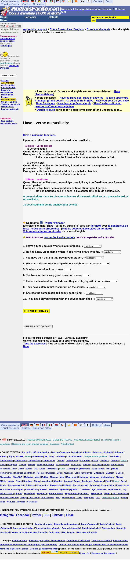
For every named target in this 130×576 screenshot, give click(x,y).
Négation (57, 481)
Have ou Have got (70, 97)
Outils (25, 4)
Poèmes (67, 485)
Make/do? (17, 477)
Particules (99, 481)
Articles (19, 456)
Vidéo (124, 497)
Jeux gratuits (7, 121)
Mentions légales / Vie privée (14, 549)
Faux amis (97, 464)
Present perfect (80, 485)
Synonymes (96, 493)
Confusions (20, 460)
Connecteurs (49, 460)
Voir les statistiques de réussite (42, 231)
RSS (46, 515)
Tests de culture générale (47, 528)
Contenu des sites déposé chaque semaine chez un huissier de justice (93, 544)
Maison (119, 473)
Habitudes (85, 469)
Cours (3, 17)
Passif (108, 481)
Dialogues (12, 464)
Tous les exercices (34, 343)
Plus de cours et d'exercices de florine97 (86, 228)
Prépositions (31, 489)
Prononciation (107, 485)
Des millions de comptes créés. (8, 38)
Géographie (72, 469)
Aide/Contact (7, 83)
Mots (62, 477)
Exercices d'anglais (98, 29)
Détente (53, 17)
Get (35, 469)
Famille (86, 464)
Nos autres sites (9, 123)
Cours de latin (108, 528)
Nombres (27, 481)
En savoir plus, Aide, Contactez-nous (47, 540)
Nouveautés (7, 92)
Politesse (30, 485)
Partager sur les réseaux (103, 553)
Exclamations (62, 464)
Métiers (119, 477)
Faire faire (76, 464)
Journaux (68, 473)
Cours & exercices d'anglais (67, 29)
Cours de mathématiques (66, 524)
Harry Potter (98, 469)
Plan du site (7, 95)
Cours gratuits (10, 425)
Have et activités (93, 97)
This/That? (33, 497)
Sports (19, 493)
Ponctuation (42, 485)
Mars (37, 477)
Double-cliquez (46, 109)
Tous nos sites (42, 428)
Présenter (53, 489)
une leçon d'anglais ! (9, 66)
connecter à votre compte (59, 237)
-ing (23, 452)
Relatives (101, 489)
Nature (11, 481)
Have (117, 91)
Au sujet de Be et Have (79, 100)
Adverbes (97, 452)
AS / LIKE (31, 452)
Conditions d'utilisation (78, 540)
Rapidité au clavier (91, 528)
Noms (37, 481)
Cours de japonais (71, 528)
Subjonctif (42, 493)
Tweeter (49, 223)
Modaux (54, 477)
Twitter (36, 515)
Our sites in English (87, 532)
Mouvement (72, 477)
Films (106, 464)
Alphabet (108, 452)
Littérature (99, 473)
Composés (114, 456)
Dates (3, 464)
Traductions (68, 497)
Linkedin (58, 515)
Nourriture (47, 481)
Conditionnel (6, 460)
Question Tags (88, 489)
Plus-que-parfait (16, 485)
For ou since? (117, 464)
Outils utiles (54, 532)
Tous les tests (47, 497)
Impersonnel (20, 473)
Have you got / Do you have (112, 100)
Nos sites (38, 4)
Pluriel (3, 485)
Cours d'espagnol (89, 524)
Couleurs (104, 460)
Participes (87, 481)
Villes (2, 502)
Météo (3, 481)
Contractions (72, 460)
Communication (74, 456)
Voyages (21, 502)
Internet (40, 473)
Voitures (11, 502)
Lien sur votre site (10, 109)
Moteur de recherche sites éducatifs (29, 532)
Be (45, 456)
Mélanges (94, 477)
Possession (55, 485)
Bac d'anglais (68, 532)
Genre (29, 469)
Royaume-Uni (114, 489)
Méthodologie (107, 477)
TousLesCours (10, 4)
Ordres (77, 481)
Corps (95, 460)
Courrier (115, 460)
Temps (107, 493)
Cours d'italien (107, 524)
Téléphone (89, 497)
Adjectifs (87, 452)
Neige (19, 481)
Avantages (6, 45)
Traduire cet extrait (10, 104)
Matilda (44, 477)
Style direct (29, 493)
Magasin (110, 473)
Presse (4, 97)
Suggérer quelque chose (77, 493)
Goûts (42, 469)
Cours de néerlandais (22, 528)
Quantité (64, 489)
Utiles (3, 20)
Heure (115, 469)
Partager (59, 223)
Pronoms (94, 485)
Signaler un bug (9, 102)
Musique (83, 477)
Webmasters (7, 106)
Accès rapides (8, 85)
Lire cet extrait (8, 87)
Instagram (7, 515)
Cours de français (43, 524)
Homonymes (6, 473)
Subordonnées (56, 493)
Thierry (23, 497)
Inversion (50, 473)
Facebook (22, 515)
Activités (76, 452)
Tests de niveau (120, 493)
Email (70, 515)
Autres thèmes (44, 94)
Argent (3, 456)
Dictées (22, 464)
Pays (123, 481)
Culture (96, 425)
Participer (30, 17)
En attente (49, 464)
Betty (51, 456)
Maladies (28, 477)
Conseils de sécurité (102, 540)
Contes (60, 460)
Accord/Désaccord (61, 452)
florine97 (95, 225)
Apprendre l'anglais (35, 29)
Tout (58, 497)
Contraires (85, 460)
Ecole (40, 464)
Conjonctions (34, 460)
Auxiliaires (37, 456)
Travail (79, 497)
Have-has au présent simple (74, 103)
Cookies (34, 549)
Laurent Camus (19, 540)
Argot (11, 456)
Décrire (31, 464)
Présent (43, 489)
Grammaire (52, 469)
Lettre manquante (83, 473)
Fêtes (21, 469)
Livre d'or (6, 90)
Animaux (119, 452)
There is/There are (9, 497)
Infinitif (31, 473)
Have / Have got (45, 103)
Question (74, 489)
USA (98, 497)
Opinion (68, 481)
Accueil (4, 80)
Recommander (8, 99)
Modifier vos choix (49, 549)
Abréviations (44, 452)
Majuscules (5, 477)
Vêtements (32, 502)
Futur (14, 469)
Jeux (107, 425)
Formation (5, 469)
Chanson (60, 456)
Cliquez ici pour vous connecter (10, 30)
